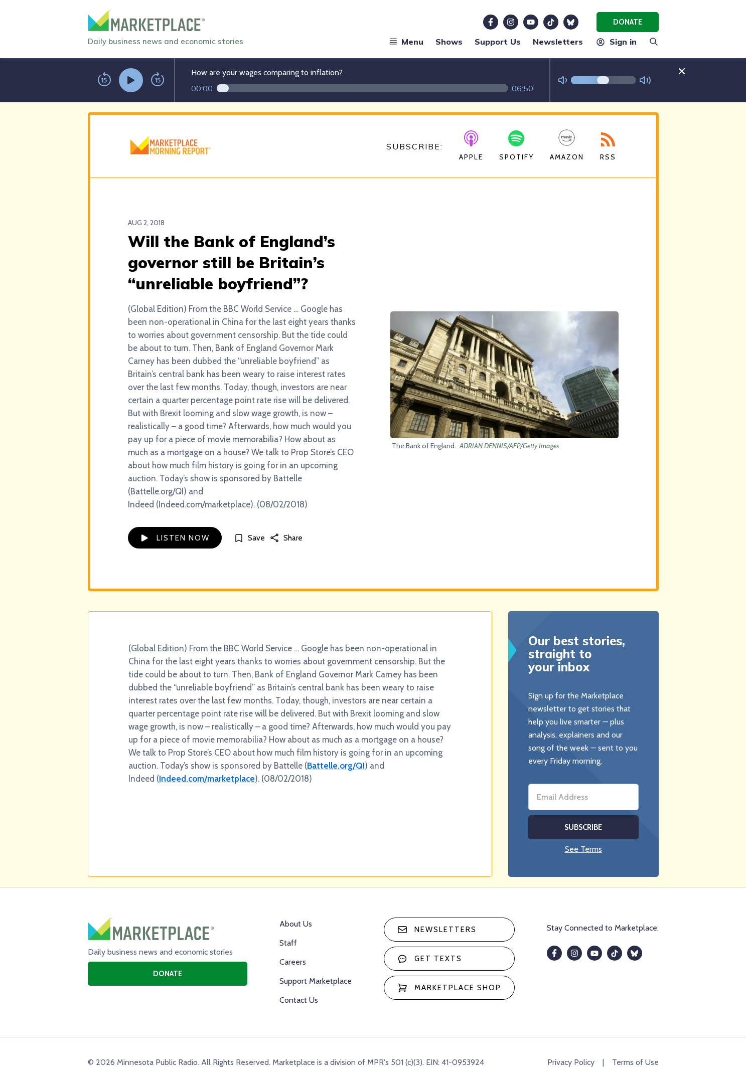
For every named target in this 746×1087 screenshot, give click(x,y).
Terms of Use (635, 1062)
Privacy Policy (570, 1062)
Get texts (429, 959)
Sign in (616, 42)
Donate (627, 22)
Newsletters (558, 42)
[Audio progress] (362, 88)
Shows (449, 42)
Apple (471, 145)
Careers (292, 962)
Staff (288, 943)
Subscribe (583, 827)
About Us (295, 924)
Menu (406, 42)
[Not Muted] (562, 80)
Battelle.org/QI (336, 766)
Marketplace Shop (449, 988)
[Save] (249, 538)
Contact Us (298, 1000)
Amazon (567, 145)
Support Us (498, 42)
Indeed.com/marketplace (207, 779)
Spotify (516, 145)
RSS (608, 146)
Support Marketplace (315, 981)
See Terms (583, 849)
